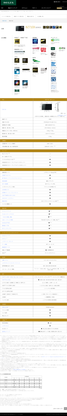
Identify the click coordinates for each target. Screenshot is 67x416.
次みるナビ (6, 235)
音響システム (5, 260)
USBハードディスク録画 (7, 219)
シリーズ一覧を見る (6, 16)
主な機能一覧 (40, 16)
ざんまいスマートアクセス (8, 214)
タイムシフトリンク (6, 211)
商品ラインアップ (12, 8)
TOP (2, 8)
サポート (34, 8)
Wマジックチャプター (7, 228)
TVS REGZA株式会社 (4, 414)
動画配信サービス (6, 247)
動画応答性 (4, 201)
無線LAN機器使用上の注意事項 (19, 369)
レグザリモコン (5, 325)
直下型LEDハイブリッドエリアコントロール (11, 178)
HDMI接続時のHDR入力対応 (8, 195)
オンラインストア (46, 8)
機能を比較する (30, 16)
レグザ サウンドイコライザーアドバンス (11, 263)
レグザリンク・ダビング (7, 241)
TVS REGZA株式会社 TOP (5, 11)
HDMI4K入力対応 (6, 279)
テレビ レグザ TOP (13, 11)
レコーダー (64, 8)
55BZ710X (4, 20)
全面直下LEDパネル (6, 175)
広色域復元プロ (5, 189)
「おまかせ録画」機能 (7, 217)
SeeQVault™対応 (6, 222)
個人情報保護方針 (11, 414)
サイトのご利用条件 (19, 414)
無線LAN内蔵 (6, 307)
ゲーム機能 (4, 244)
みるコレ (5, 238)
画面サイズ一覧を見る (19, 16)
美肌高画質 (4, 181)
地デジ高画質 (5, 184)
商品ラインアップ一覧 (21, 11)
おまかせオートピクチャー (8, 198)
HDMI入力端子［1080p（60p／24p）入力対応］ (13, 277)
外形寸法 (4, 109)
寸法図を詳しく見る (61, 115)
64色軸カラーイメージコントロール (10, 192)
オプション (24, 8)
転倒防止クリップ (6, 331)
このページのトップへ (58, 408)
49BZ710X (11, 20)
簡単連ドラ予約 (5, 225)
